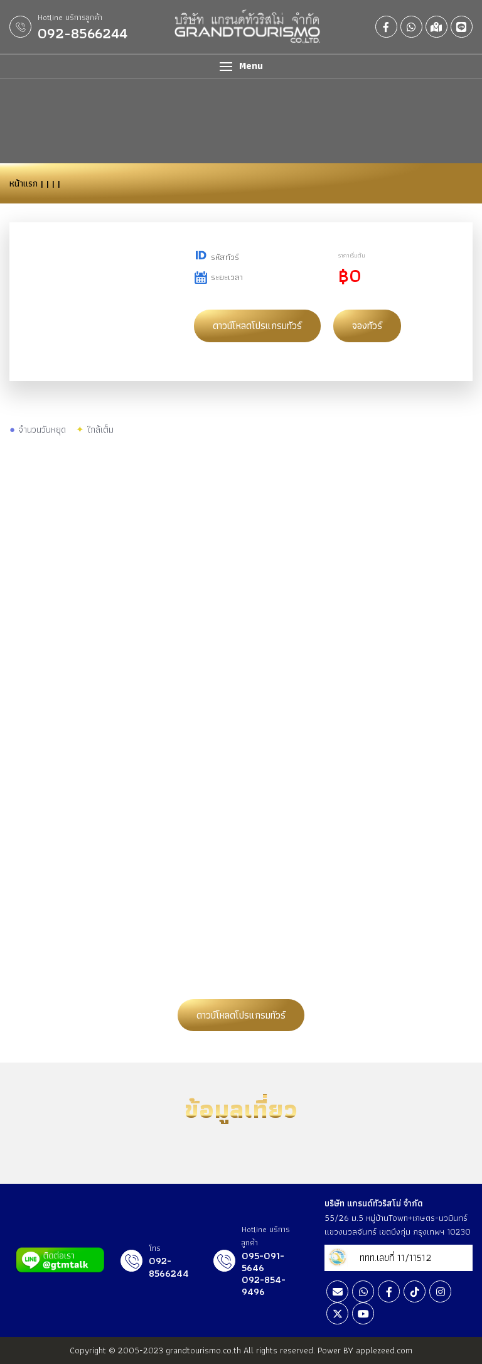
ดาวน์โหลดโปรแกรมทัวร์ (257, 325)
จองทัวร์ (367, 325)
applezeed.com (384, 1350)
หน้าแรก (23, 183)
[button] (241, 66)
